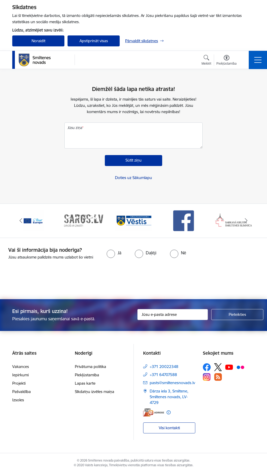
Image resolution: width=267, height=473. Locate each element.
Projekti (19, 383)
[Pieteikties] (237, 314)
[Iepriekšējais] (20, 220)
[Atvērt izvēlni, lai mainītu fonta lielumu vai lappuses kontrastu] (226, 60)
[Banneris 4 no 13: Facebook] (183, 220)
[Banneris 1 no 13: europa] (33, 220)
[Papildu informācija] (169, 412)
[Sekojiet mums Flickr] (240, 367)
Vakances (20, 366)
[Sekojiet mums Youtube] (229, 367)
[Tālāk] (246, 220)
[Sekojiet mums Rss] (218, 377)
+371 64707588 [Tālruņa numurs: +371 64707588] (163, 374)
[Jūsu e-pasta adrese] (172, 314)
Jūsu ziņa (75, 127)
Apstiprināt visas (94, 40)
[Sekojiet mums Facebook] (207, 367)
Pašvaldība (21, 391)
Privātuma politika (90, 366)
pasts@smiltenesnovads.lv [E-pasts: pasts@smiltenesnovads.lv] (172, 382)
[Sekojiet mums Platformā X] (218, 367)
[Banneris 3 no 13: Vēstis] (133, 220)
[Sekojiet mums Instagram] (207, 377)
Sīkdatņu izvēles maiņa (94, 391)
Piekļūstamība (87, 374)
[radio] (114, 253)
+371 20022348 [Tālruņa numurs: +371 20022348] (164, 366)
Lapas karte (85, 383)
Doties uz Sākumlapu (133, 177)
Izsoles (18, 399)
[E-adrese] (153, 412)
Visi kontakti (169, 427)
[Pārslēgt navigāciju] (258, 60)
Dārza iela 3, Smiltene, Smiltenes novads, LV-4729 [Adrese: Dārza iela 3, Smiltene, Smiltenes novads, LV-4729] (169, 397)
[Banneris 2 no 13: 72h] (83, 220)
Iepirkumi (20, 374)
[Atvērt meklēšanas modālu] (206, 60)
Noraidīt (38, 40)
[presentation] (133, 280)
